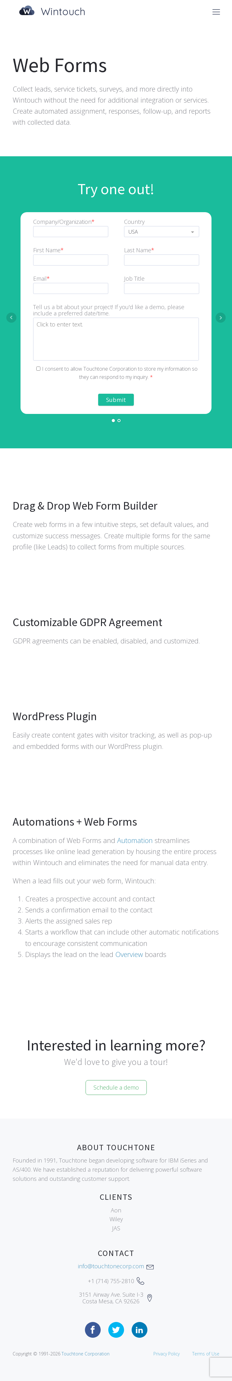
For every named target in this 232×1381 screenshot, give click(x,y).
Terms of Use (205, 1354)
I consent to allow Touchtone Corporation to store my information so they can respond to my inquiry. (117, 372)
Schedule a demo (116, 1087)
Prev (11, 318)
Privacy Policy (166, 1354)
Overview (129, 954)
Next (221, 318)
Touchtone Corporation (86, 1354)
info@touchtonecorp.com (111, 1266)
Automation (135, 840)
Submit (116, 400)
